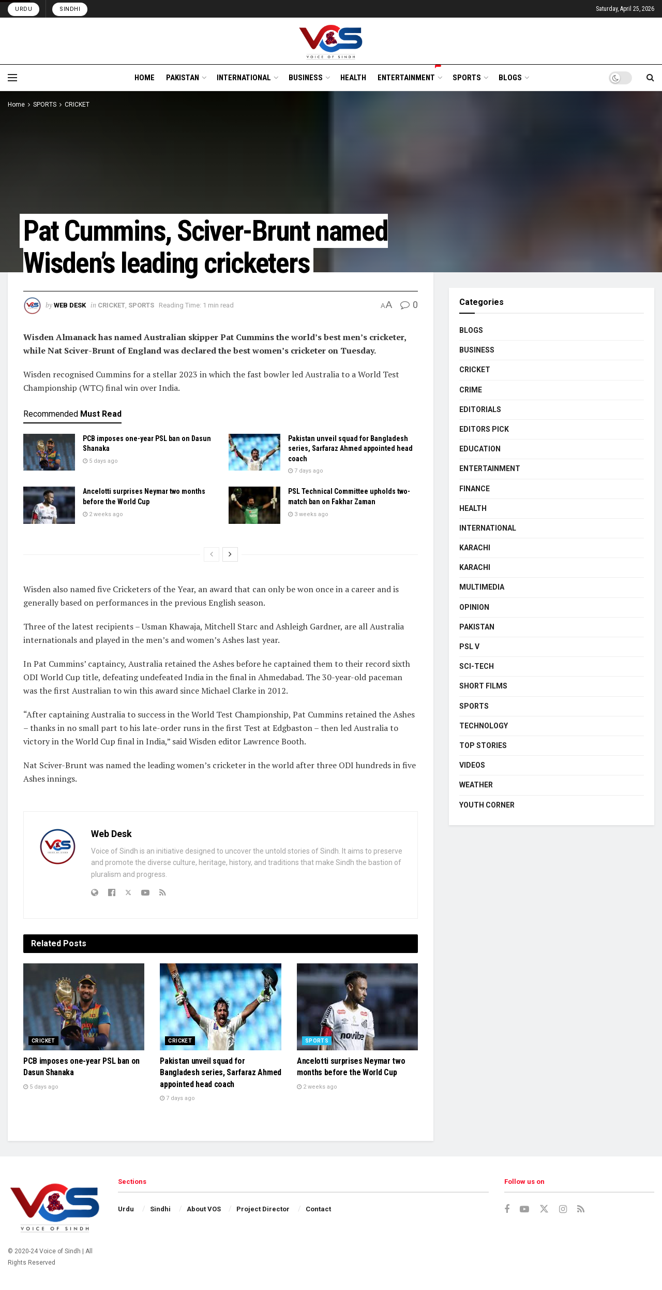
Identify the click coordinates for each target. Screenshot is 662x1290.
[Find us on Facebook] (506, 1209)
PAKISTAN (182, 77)
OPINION (474, 607)
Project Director (263, 1209)
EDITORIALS (480, 409)
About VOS (204, 1209)
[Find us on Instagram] (563, 1209)
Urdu (23, 9)
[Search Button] (650, 78)
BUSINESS (306, 77)
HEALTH (353, 77)
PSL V (469, 646)
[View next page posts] (230, 554)
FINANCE (474, 489)
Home (16, 104)
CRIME (470, 390)
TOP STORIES (483, 745)
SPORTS (467, 77)
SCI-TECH (476, 666)
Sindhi (69, 9)
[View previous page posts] (211, 554)
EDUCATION (480, 449)
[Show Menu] (12, 77)
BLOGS (510, 77)
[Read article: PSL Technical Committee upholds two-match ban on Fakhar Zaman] (254, 505)
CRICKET (77, 104)
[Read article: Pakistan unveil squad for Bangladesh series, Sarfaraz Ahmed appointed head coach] (254, 452)
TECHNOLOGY (483, 726)
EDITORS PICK (484, 429)
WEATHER (476, 785)
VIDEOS (472, 765)
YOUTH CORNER (487, 805)
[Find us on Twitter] (544, 1209)
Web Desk (70, 305)
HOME (144, 77)
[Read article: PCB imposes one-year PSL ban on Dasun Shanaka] (49, 452)
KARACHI (474, 548)
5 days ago (100, 461)
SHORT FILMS (483, 686)
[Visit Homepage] (331, 41)
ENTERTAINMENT (409, 76)
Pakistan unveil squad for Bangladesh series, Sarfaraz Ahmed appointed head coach (350, 448)
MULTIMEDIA (481, 587)
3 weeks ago (308, 514)
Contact (318, 1209)
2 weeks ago (103, 514)
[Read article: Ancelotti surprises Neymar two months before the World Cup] (49, 505)
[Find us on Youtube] (524, 1209)
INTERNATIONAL (244, 77)
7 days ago (305, 470)
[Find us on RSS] (580, 1209)
